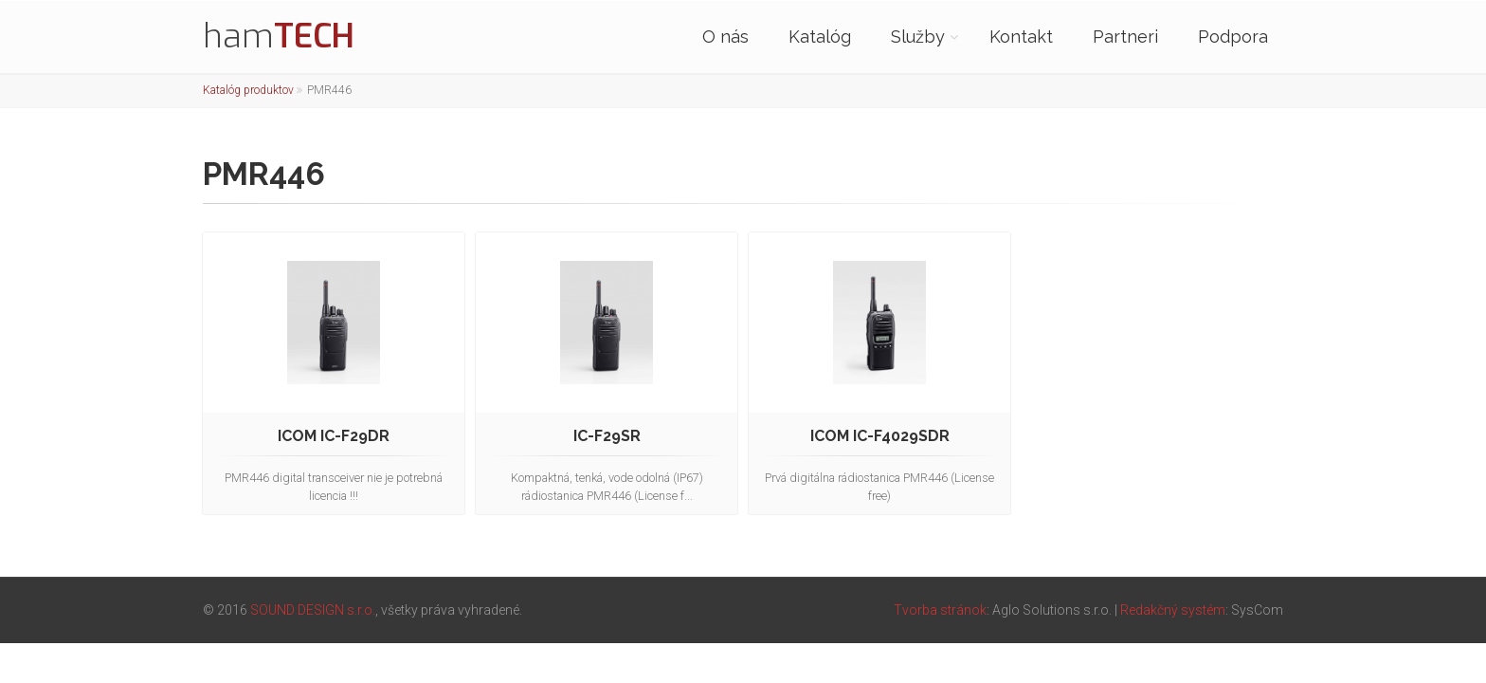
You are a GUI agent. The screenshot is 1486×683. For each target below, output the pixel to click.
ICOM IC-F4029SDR (880, 436)
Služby (918, 36)
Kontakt (1021, 36)
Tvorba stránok (940, 610)
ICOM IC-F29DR (334, 436)
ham (278, 36)
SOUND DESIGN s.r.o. (312, 610)
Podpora (1233, 36)
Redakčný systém (1172, 610)
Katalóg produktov (248, 90)
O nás (725, 36)
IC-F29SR (607, 436)
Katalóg (819, 36)
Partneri (1125, 36)
